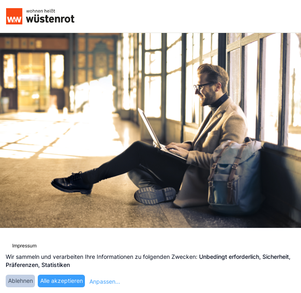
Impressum (24, 246)
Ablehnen (20, 280)
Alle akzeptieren (61, 280)
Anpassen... (104, 281)
